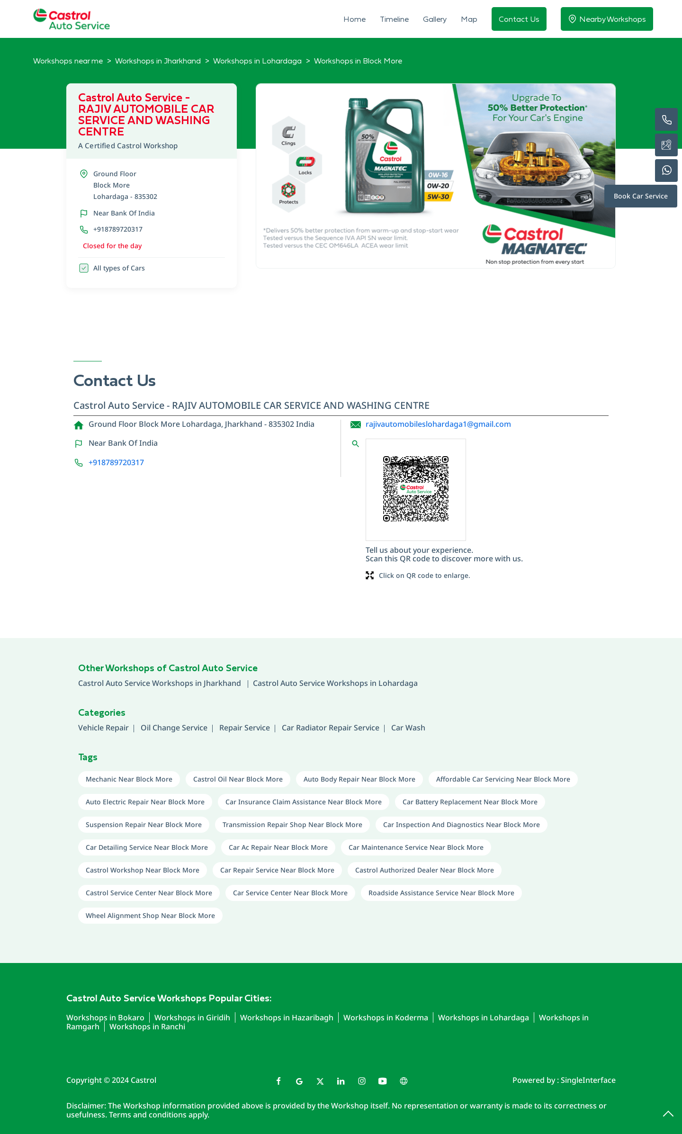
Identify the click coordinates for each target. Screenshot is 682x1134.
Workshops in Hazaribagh (286, 1017)
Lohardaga (398, 683)
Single (588, 1080)
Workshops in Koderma (385, 1017)
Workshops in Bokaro (105, 1017)
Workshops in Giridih (192, 1017)
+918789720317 (118, 229)
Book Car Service (641, 195)
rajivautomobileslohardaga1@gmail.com (438, 424)
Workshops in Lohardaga (483, 1017)
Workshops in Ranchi (147, 1026)
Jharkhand (223, 683)
